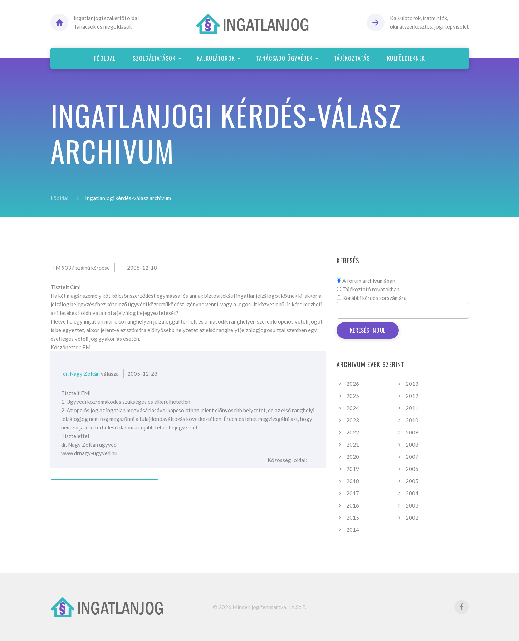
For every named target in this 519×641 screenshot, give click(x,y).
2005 (412, 481)
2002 (412, 517)
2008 (412, 444)
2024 (352, 408)
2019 (352, 469)
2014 (352, 529)
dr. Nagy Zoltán (81, 373)
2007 (412, 456)
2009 (412, 432)
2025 (352, 396)
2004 (412, 493)
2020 (352, 456)
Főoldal (59, 198)
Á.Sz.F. (298, 607)
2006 (412, 469)
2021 (352, 444)
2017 (352, 493)
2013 (412, 383)
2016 (352, 505)
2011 (412, 408)
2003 (412, 505)
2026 (352, 383)
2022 (352, 432)
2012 (412, 396)
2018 (352, 481)
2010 (412, 420)
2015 (352, 517)
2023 (352, 420)
